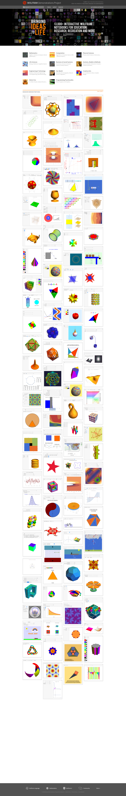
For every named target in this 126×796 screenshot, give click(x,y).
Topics (49, 7)
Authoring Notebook (97, 7)
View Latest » (100, 91)
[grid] (63, 398)
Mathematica (99, 3)
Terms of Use (68, 792)
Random (60, 7)
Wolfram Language (88, 3)
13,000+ (85, 2)
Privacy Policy (74, 792)
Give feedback (81, 792)
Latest (54, 7)
